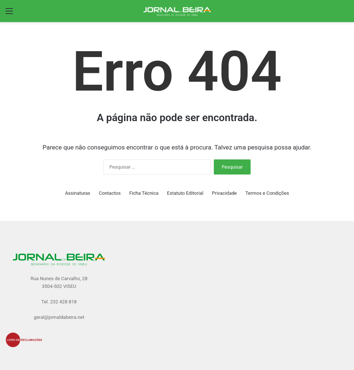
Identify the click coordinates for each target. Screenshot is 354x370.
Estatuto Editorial (185, 193)
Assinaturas (78, 193)
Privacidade (224, 193)
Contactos (110, 193)
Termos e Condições (267, 193)
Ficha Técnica (143, 193)
